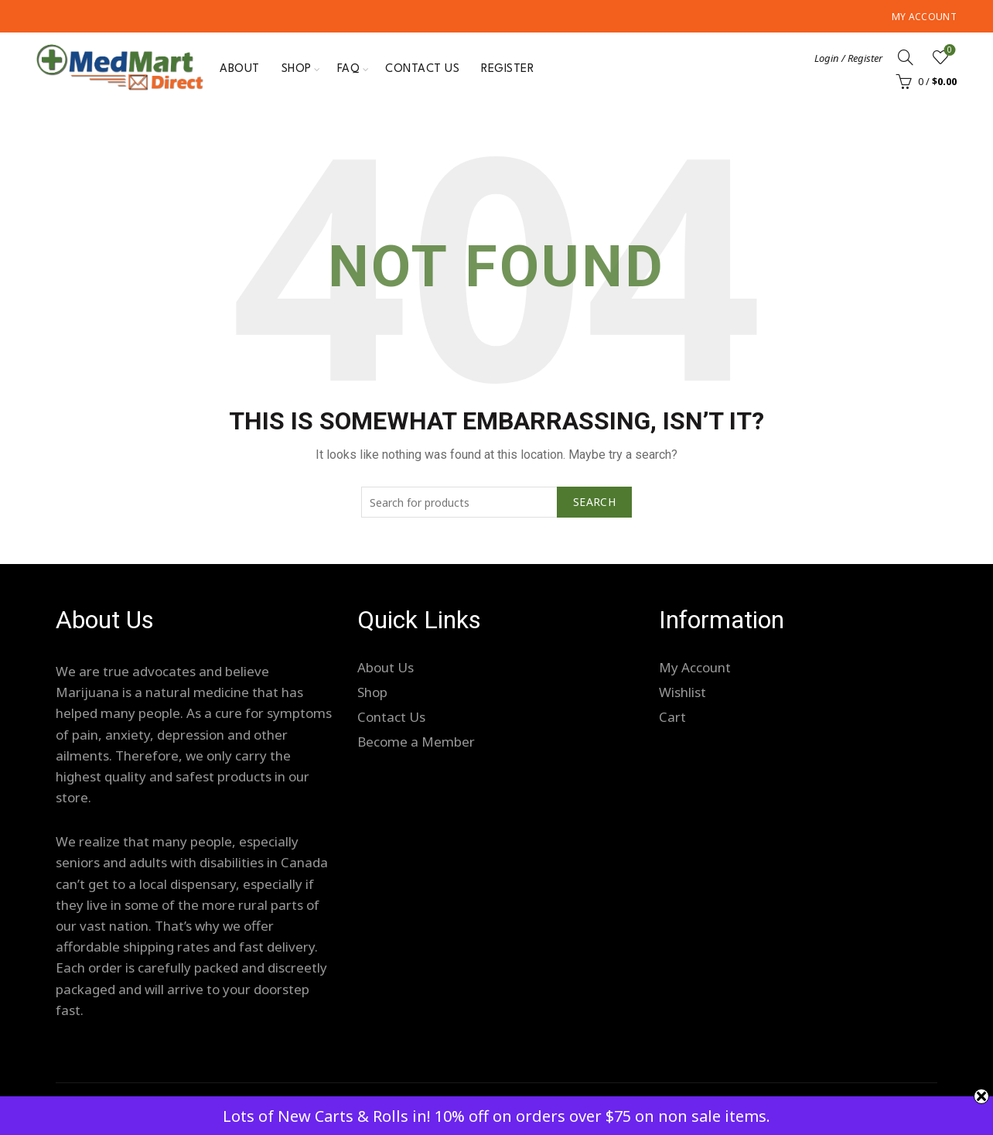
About (240, 69)
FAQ (348, 69)
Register (507, 69)
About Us (385, 667)
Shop (297, 69)
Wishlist (948, 51)
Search (594, 501)
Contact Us (422, 69)
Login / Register (848, 58)
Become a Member (416, 741)
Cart (672, 717)
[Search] (905, 57)
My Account (924, 16)
